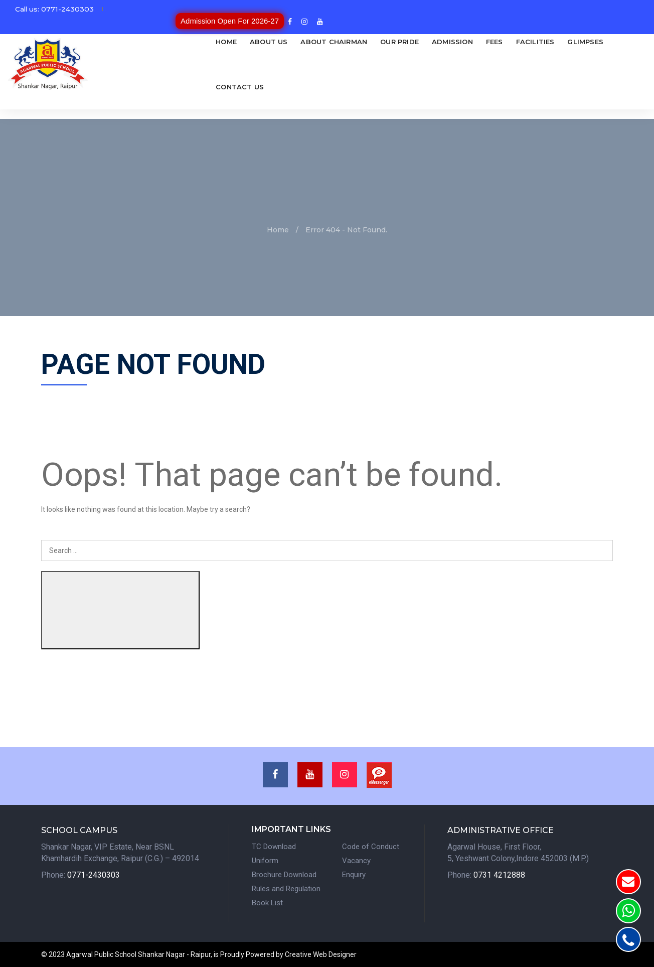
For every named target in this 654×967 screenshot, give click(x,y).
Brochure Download (284, 874)
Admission (417, 42)
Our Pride (365, 42)
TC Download (274, 846)
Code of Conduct (370, 846)
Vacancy (356, 860)
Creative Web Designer (321, 954)
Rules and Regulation (286, 888)
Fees (459, 42)
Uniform (265, 860)
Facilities (500, 42)
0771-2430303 (93, 874)
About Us (234, 42)
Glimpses (551, 42)
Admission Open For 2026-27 (542, 13)
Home (192, 42)
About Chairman (299, 42)
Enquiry (354, 874)
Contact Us (206, 87)
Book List (267, 902)
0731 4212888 (499, 874)
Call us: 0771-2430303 (55, 13)
